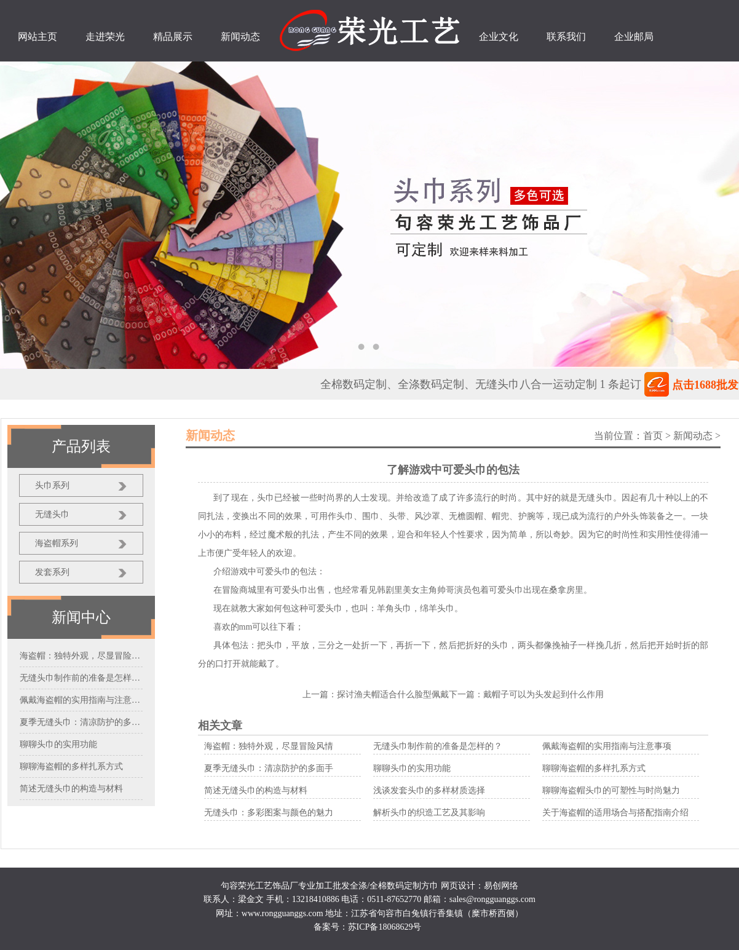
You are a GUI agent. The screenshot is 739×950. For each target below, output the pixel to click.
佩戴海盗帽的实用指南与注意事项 (606, 746)
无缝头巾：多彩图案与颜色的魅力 (268, 812)
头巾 (274, 645)
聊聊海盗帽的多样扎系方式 (594, 768)
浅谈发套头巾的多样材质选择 (429, 790)
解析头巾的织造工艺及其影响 (429, 812)
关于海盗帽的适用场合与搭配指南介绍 (615, 812)
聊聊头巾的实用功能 (412, 768)
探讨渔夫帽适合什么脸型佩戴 (393, 694)
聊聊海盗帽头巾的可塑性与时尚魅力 (611, 790)
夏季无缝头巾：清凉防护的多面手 (268, 768)
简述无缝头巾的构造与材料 (255, 790)
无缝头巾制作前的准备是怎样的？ (437, 746)
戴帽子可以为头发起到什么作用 (543, 694)
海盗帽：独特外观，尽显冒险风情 (268, 746)
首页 (653, 435)
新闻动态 (693, 435)
